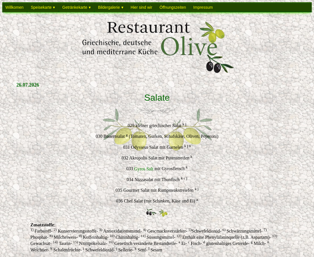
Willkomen (14, 7)
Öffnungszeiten (173, 7)
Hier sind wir (141, 7)
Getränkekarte (74, 7)
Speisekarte (41, 7)
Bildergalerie (109, 7)
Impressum (203, 7)
